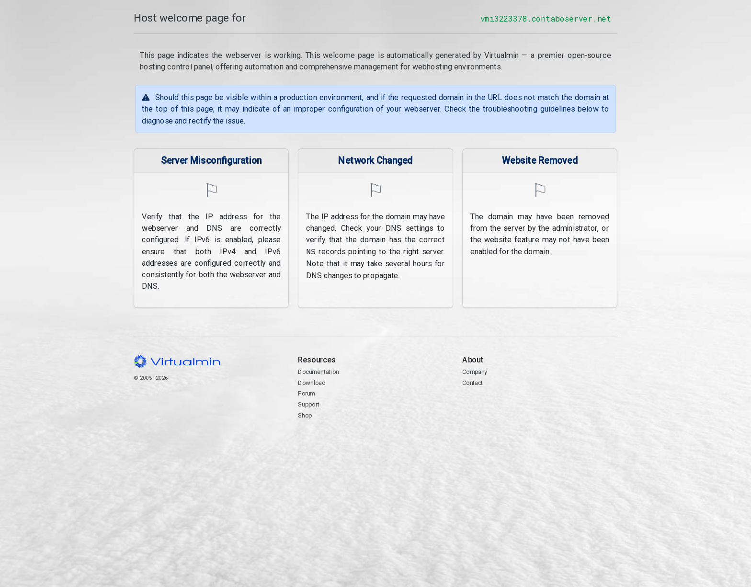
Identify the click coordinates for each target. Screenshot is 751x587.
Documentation (318, 371)
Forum (306, 393)
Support (308, 404)
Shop (305, 415)
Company (475, 371)
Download (311, 382)
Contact (539, 410)
